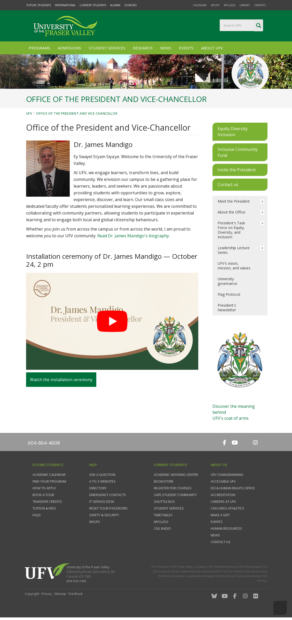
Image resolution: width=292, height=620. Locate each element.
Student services (169, 508)
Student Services (107, 47)
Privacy (47, 594)
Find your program (49, 481)
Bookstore (163, 481)
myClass (229, 5)
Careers (260, 5)
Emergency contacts (107, 494)
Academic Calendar (49, 474)
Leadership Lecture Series (234, 250)
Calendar (200, 5)
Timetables (163, 515)
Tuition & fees (44, 508)
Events (186, 47)
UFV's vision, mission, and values (234, 265)
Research (143, 47)
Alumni (115, 5)
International (65, 5)
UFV (29, 113)
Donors (130, 5)
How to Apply (44, 488)
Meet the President (234, 201)
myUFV (215, 5)
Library (245, 5)
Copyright (32, 594)
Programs (39, 47)
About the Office (231, 212)
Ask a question (102, 474)
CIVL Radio (162, 528)
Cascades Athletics (227, 508)
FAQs (37, 515)
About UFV (212, 47)
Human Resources (226, 528)
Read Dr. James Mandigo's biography (133, 236)
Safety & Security (104, 515)
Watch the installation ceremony (61, 379)
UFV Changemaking (227, 474)
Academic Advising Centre (176, 474)
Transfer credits (47, 501)
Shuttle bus (164, 501)
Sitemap (60, 594)
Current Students (93, 5)
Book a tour (43, 494)
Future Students (39, 5)
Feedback (75, 594)
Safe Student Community (175, 494)
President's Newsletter (227, 307)
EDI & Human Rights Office (233, 488)
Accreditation (223, 494)
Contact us (221, 542)
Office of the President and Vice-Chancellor (76, 113)
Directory (98, 488)
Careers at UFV (223, 501)
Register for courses (173, 488)
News (165, 47)
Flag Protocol (229, 294)
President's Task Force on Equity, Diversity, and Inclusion (231, 229)
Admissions (69, 47)
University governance (227, 281)
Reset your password (108, 508)
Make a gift (220, 515)
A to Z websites (102, 481)
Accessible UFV (223, 481)
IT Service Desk (101, 501)
